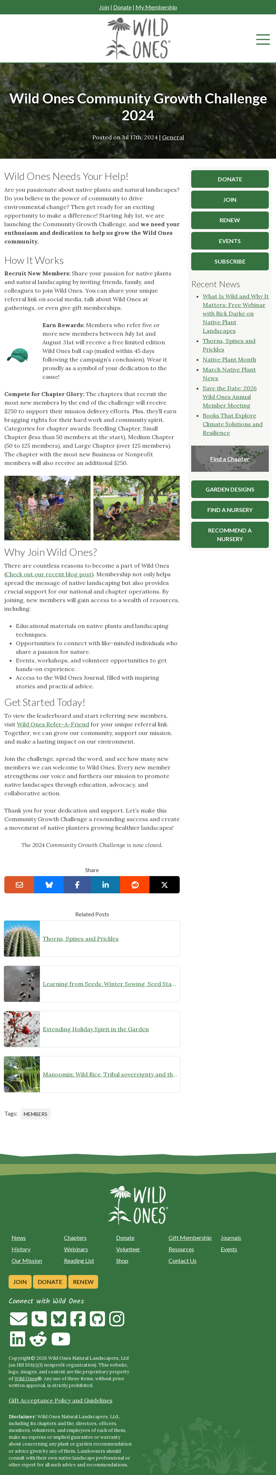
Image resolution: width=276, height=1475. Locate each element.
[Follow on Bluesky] (59, 1323)
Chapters (75, 1237)
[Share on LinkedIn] (105, 884)
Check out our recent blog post (49, 574)
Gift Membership (190, 1237)
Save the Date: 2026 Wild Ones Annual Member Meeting (230, 397)
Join (104, 7)
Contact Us (183, 1260)
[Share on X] (165, 884)
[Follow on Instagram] (117, 1323)
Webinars (76, 1249)
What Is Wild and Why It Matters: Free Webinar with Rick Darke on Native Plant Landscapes (236, 313)
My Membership (156, 7)
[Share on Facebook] (77, 884)
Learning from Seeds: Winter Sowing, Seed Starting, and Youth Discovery (110, 983)
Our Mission (27, 1260)
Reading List (79, 1260)
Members (35, 1114)
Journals (231, 1237)
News (19, 1237)
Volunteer (128, 1249)
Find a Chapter (229, 458)
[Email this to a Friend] (19, 884)
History (21, 1249)
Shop (122, 1260)
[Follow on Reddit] (38, 1343)
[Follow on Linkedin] (18, 1343)
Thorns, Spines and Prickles (81, 938)
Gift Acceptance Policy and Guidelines (60, 1400)
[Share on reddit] (135, 884)
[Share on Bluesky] (49, 884)
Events (229, 1249)
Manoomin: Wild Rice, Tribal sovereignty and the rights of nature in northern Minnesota (110, 1074)
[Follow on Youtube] (61, 1343)
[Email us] (19, 1323)
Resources (181, 1249)
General (173, 137)
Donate (122, 7)
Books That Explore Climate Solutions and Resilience (233, 424)
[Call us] (39, 1323)
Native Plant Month (229, 359)
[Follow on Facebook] (78, 1323)
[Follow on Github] (97, 1323)
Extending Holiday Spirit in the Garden (96, 1029)
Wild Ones (25, 1379)
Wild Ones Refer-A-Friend (53, 724)
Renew (83, 1281)
